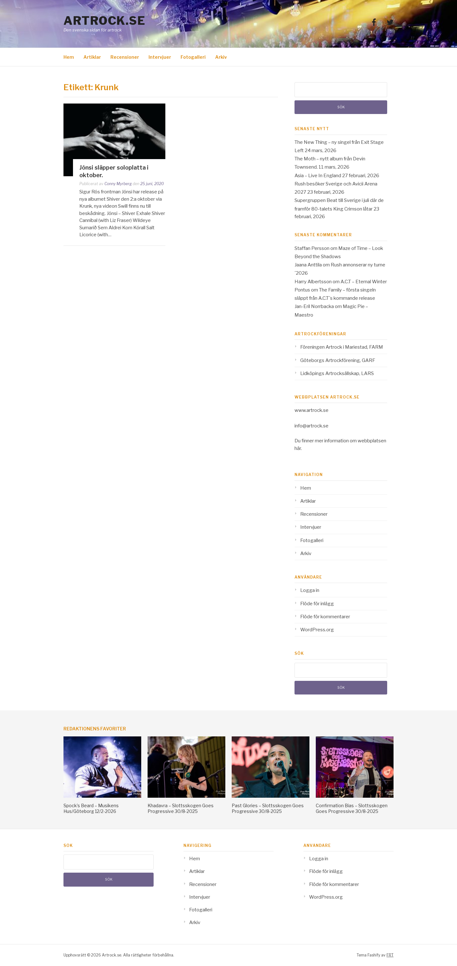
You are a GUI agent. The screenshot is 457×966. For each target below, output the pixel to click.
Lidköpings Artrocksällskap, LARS (337, 373)
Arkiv (221, 57)
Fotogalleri (193, 57)
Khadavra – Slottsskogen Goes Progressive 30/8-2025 (181, 808)
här (298, 448)
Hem (68, 57)
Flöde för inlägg (317, 604)
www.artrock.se (311, 410)
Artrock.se (104, 21)
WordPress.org (317, 630)
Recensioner (124, 57)
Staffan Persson (312, 248)
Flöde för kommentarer (325, 617)
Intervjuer (160, 57)
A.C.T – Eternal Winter (364, 282)
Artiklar (92, 57)
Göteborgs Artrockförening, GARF (337, 360)
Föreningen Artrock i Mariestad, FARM (341, 347)
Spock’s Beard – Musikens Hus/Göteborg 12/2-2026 (91, 808)
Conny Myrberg (118, 183)
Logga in (309, 590)
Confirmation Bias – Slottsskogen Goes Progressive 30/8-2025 (351, 808)
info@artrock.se (311, 426)
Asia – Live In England (318, 175)
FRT (390, 955)
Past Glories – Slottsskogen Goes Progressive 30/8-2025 (268, 808)
